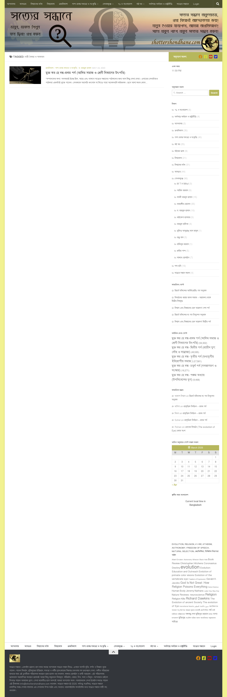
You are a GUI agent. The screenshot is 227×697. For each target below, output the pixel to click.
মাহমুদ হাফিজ (182, 224)
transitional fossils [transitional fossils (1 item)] (187, 606)
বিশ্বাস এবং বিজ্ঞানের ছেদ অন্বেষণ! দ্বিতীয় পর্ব (193, 321)
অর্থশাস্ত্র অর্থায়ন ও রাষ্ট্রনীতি (160, 4)
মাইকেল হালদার (183, 217)
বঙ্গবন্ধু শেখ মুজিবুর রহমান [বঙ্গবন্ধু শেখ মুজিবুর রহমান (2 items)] (197, 613)
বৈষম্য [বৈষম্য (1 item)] (210, 614)
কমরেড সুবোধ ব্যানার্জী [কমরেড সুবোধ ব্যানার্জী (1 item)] (193, 610)
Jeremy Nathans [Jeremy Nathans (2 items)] (195, 590)
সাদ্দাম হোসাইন (183, 257)
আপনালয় (11, 4)
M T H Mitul (183, 183)
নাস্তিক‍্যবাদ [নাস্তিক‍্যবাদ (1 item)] (181, 614)
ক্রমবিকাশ (63, 4)
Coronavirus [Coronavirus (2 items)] (210, 563)
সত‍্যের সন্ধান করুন (182, 273)
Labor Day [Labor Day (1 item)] (208, 591)
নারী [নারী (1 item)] (213, 610)
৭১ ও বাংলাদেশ (125, 4)
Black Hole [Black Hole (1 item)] (203, 560)
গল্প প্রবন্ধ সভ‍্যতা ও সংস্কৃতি (84, 4)
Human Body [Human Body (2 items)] (178, 590)
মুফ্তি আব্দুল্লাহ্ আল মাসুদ (187, 230)
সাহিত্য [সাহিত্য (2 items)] (175, 621)
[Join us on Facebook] (200, 57)
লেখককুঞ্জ (107, 4)
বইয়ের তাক (179, 151)
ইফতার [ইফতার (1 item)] (182, 610)
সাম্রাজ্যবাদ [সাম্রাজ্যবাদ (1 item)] (212, 618)
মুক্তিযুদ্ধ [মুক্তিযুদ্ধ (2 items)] (182, 617)
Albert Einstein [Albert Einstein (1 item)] (177, 560)
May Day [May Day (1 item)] (215, 591)
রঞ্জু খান (180, 237)
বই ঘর (139, 4)
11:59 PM (176, 70)
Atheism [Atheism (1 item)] (195, 560)
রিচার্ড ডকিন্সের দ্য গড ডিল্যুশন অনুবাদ (190, 314)
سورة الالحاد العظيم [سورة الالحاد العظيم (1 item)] (202, 606)
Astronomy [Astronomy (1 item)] (188, 560)
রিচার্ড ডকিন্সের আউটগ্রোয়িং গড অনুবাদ (191, 290)
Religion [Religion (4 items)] (211, 594)
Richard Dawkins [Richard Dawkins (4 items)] (198, 598)
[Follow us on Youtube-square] (210, 57)
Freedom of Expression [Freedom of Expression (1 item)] (197, 579)
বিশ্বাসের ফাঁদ (37, 4)
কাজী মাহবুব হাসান (184, 197)
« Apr (174, 484)
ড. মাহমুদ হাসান (85, 68)
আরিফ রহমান (182, 190)
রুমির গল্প (181, 250)
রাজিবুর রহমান (183, 244)
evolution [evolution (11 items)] (190, 567)
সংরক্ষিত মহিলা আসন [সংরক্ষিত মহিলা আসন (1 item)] (193, 618)
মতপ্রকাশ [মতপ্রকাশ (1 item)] (175, 618)
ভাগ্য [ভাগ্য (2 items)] (215, 613)
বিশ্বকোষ (51, 4)
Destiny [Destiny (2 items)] (176, 567)
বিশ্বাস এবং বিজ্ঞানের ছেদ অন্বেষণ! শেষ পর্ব (192, 308)
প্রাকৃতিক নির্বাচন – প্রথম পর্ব (194, 406)
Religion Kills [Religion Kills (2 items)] (178, 598)
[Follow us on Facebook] (205, 57)
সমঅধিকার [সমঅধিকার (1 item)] (204, 618)
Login (196, 4)
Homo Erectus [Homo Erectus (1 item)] (213, 587)
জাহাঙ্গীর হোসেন (183, 204)
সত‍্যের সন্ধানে (183, 4)
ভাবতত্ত (23, 4)
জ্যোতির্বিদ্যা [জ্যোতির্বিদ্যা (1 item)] (204, 610)
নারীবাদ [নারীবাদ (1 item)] (174, 614)
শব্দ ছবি (178, 266)
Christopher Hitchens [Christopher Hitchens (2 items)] (191, 563)
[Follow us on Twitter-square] (216, 57)
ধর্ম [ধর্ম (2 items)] (210, 609)
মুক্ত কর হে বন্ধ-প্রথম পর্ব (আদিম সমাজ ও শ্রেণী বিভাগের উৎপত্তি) (85, 73)
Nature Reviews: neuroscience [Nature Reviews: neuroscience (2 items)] (188, 594)
